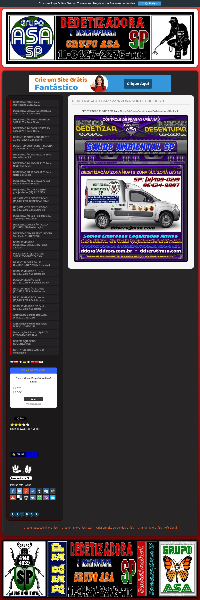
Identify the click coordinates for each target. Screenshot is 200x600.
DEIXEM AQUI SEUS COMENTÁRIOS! (24, 342)
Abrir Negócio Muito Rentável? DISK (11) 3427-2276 (30, 316)
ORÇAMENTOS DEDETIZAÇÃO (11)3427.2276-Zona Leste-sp (30, 208)
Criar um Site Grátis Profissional (157, 527)
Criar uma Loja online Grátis (41, 527)
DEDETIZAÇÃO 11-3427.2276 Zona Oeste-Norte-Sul (32, 156)
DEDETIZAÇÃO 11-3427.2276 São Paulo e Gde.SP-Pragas (31, 182)
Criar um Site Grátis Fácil (77, 527)
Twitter (19, 491)
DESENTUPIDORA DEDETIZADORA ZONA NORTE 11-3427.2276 (33, 147)
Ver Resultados (33, 404)
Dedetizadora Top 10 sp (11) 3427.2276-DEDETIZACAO (28, 255)
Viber (46, 497)
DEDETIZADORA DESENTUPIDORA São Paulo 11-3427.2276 (33, 235)
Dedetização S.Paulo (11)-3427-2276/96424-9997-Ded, (30, 334)
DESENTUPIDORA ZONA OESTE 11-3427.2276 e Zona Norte (31, 138)
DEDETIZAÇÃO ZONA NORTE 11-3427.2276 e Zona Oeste (31, 129)
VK (33, 497)
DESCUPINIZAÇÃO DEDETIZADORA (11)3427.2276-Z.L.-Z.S (30, 245)
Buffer (26, 497)
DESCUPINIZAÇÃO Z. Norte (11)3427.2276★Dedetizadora (29, 299)
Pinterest (26, 491)
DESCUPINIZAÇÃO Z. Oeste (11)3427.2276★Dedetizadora (29, 290)
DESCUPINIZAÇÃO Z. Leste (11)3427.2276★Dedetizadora (29, 272)
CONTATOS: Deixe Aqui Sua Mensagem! (28, 351)
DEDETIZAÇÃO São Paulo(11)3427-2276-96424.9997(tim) (32, 217)
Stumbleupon (13, 497)
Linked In (33, 491)
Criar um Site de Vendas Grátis (115, 527)
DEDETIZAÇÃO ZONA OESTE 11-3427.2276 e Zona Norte (31, 121)
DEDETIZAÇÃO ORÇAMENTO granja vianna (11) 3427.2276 (29, 191)
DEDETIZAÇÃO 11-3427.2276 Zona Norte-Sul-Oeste (32, 165)
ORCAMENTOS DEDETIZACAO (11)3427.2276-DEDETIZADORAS (31, 200)
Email (52, 497)
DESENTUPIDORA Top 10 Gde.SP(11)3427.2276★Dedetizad (31, 264)
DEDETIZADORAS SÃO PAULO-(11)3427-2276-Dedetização (30, 226)
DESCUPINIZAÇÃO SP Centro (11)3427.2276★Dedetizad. (29, 307)
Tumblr (39, 491)
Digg (46, 491)
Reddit (52, 491)
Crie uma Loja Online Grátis (87, 3)
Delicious (19, 497)
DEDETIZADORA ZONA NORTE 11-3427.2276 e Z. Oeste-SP (32, 112)
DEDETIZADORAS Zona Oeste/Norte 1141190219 (26, 103)
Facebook (13, 491)
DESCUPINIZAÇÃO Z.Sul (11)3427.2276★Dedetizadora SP (31, 281)
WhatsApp (39, 497)
